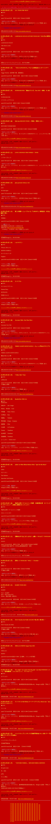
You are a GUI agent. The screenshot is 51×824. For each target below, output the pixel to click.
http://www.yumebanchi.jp (26, 206)
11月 (34, 803)
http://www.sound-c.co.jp (31, 614)
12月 (37, 803)
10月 (32, 803)
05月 (20, 803)
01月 (13, 804)
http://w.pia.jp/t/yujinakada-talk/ (15, 227)
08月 (27, 803)
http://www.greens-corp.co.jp (23, 31)
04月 (18, 803)
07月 (25, 803)
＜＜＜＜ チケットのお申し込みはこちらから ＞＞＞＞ (25, 1)
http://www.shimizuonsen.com (25, 696)
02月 (13, 803)
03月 (15, 803)
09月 (30, 803)
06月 (23, 803)
